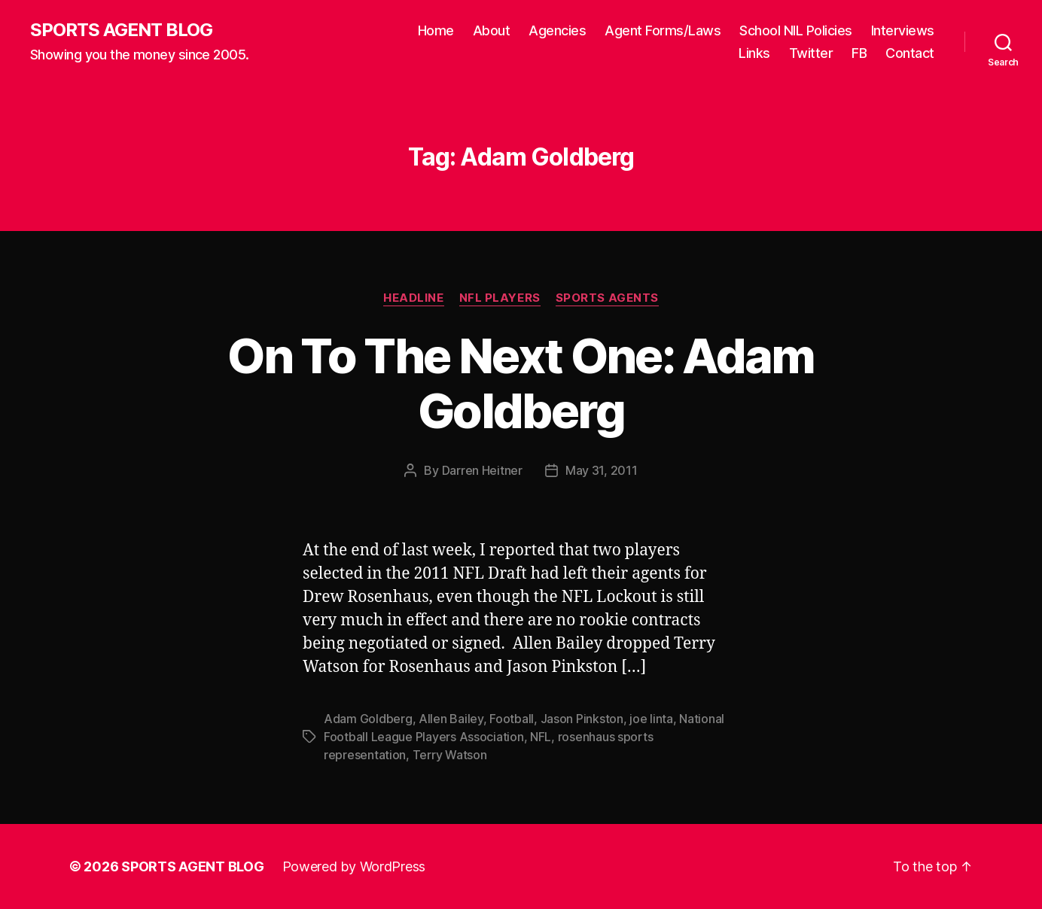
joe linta (651, 718)
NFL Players (500, 298)
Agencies (557, 30)
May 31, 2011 (601, 470)
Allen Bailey (451, 718)
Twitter (811, 53)
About (491, 30)
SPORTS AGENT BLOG (121, 30)
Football (511, 718)
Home (436, 30)
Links (754, 53)
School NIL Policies (795, 30)
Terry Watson (450, 754)
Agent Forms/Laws (663, 30)
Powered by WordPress (354, 866)
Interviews (902, 30)
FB (859, 53)
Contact (909, 53)
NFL (540, 736)
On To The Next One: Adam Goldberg (520, 383)
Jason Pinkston (582, 718)
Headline (413, 298)
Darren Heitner (482, 470)
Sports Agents (607, 298)
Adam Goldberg (368, 718)
